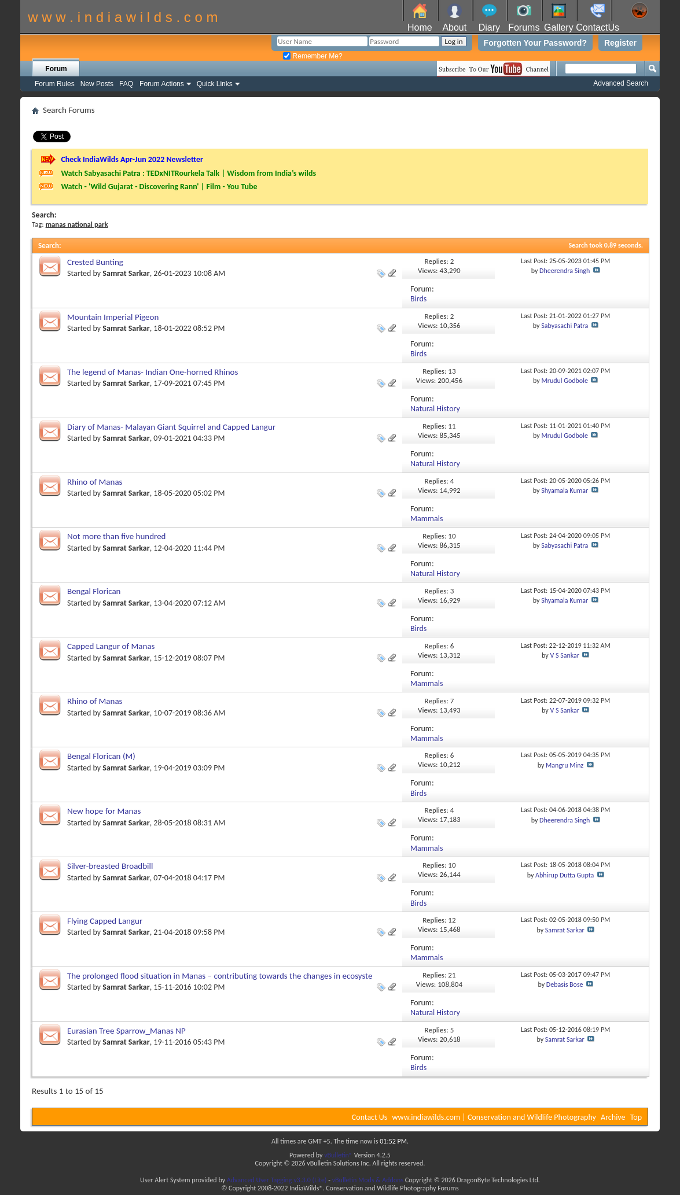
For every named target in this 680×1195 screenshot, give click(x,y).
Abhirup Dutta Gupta (564, 875)
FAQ (126, 84)
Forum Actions (161, 84)
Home (419, 27)
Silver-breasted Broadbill (110, 866)
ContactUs (597, 27)
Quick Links (215, 84)
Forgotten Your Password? (535, 42)
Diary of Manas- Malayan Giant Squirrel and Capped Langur (171, 427)
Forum (56, 69)
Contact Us (370, 1117)
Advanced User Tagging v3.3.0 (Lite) (277, 1180)
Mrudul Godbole (565, 381)
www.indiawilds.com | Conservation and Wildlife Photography (494, 1117)
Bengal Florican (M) (101, 756)
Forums (523, 27)
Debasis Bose (564, 984)
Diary (489, 27)
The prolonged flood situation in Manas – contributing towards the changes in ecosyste (219, 976)
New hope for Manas (104, 811)
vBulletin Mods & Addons (367, 1180)
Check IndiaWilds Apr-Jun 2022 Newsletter (132, 159)
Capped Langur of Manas (111, 646)
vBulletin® (338, 1155)
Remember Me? (312, 56)
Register (620, 42)
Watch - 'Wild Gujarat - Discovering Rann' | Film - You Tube (159, 186)
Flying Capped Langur (104, 921)
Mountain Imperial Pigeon (113, 317)
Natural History (435, 409)
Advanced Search (620, 83)
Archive (613, 1117)
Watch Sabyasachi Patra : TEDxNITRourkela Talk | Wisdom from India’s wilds (188, 173)
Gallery (559, 27)
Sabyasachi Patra (564, 326)
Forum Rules (55, 84)
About (454, 27)
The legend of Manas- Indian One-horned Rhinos (152, 372)
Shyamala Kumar (564, 490)
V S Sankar (564, 655)
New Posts (96, 84)
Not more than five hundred (116, 536)
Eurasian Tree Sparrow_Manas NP (126, 1031)
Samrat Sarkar (125, 273)
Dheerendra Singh (564, 271)
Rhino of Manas (94, 482)
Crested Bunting (95, 262)
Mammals (426, 518)
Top (636, 1117)
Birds (418, 299)
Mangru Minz (564, 765)
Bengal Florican (94, 591)
